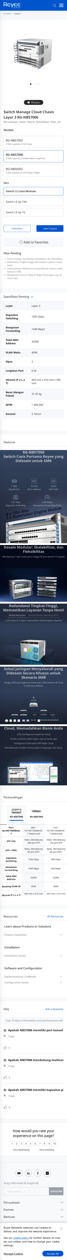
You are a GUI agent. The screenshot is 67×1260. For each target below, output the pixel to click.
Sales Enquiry (50, 228)
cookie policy (21, 1237)
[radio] (12, 1143)
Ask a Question (54, 1009)
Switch (17, 13)
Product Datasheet (15, 934)
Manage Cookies (13, 1253)
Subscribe (56, 1191)
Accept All (53, 1253)
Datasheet (17, 228)
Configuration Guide (16, 982)
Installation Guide (15, 955)
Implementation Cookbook (20, 976)
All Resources (55, 916)
